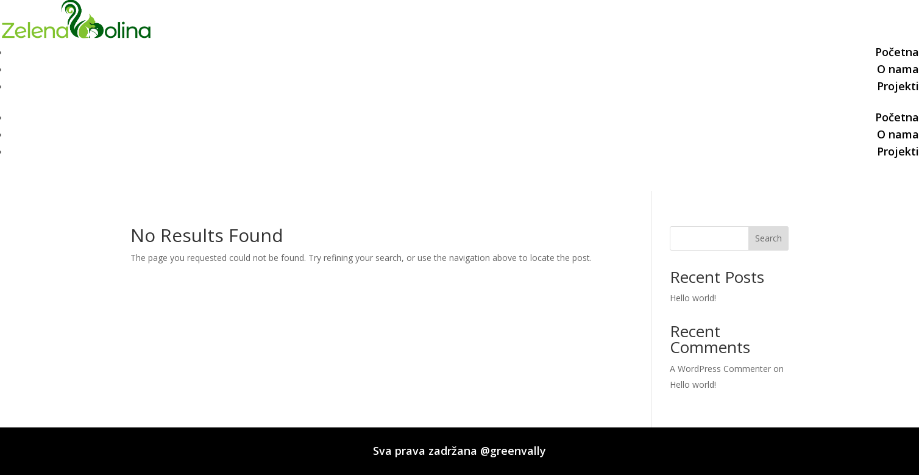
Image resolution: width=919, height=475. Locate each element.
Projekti (898, 86)
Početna (897, 52)
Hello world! (693, 298)
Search (768, 238)
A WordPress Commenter (720, 368)
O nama (898, 69)
